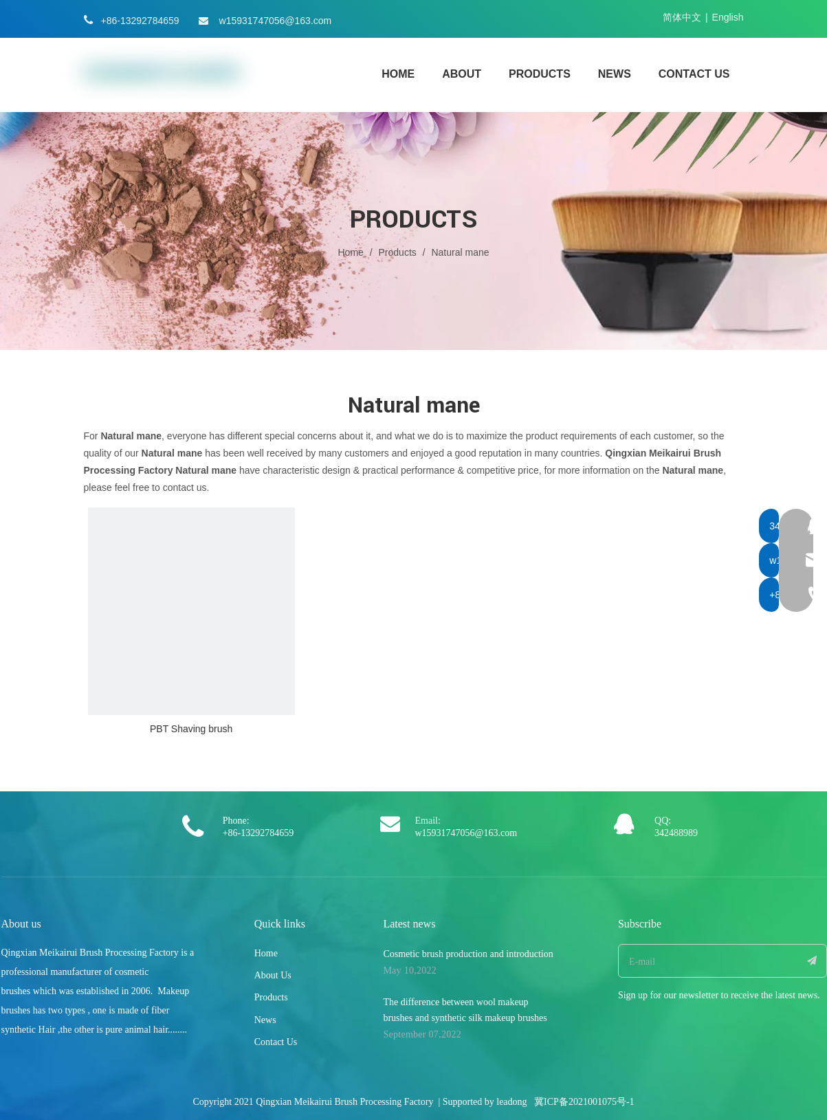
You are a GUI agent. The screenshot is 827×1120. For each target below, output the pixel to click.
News (265, 1020)
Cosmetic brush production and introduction (468, 954)
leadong (511, 1102)
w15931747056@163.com (275, 20)
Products (271, 997)
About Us (272, 975)
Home (266, 953)
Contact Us (276, 1042)
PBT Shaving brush (191, 728)
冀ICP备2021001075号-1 (584, 1102)
